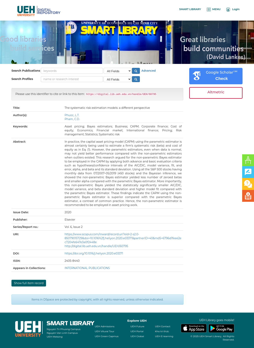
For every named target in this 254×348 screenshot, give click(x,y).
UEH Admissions (105, 326)
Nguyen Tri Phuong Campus (64, 329)
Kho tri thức (162, 331)
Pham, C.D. (72, 119)
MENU (213, 9)
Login (233, 9)
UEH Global (137, 336)
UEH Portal (136, 331)
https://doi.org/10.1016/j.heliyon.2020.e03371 (94, 253)
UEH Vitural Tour (104, 331)
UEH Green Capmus (107, 336)
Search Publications (25, 70)
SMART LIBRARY (190, 9)
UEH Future (137, 326)
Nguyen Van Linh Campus (62, 332)
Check (221, 78)
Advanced (148, 70)
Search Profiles (22, 79)
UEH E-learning (164, 336)
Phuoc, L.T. (72, 115)
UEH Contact (162, 326)
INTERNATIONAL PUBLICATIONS (87, 268)
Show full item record (28, 283)
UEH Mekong (55, 336)
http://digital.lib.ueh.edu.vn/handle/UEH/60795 (96, 246)
